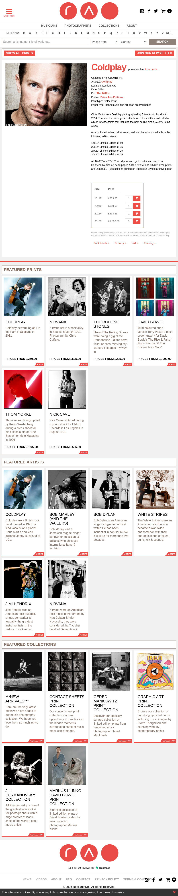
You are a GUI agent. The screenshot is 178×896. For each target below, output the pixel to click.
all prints (19, 53)
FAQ (69, 879)
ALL (168, 33)
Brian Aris (151, 69)
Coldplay (106, 81)
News (26, 879)
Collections (109, 25)
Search (162, 41)
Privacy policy (107, 879)
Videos (41, 879)
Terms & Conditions (139, 879)
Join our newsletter (154, 53)
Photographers (78, 25)
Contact (83, 879)
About (132, 25)
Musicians (49, 25)
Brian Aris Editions (112, 97)
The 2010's (103, 93)
